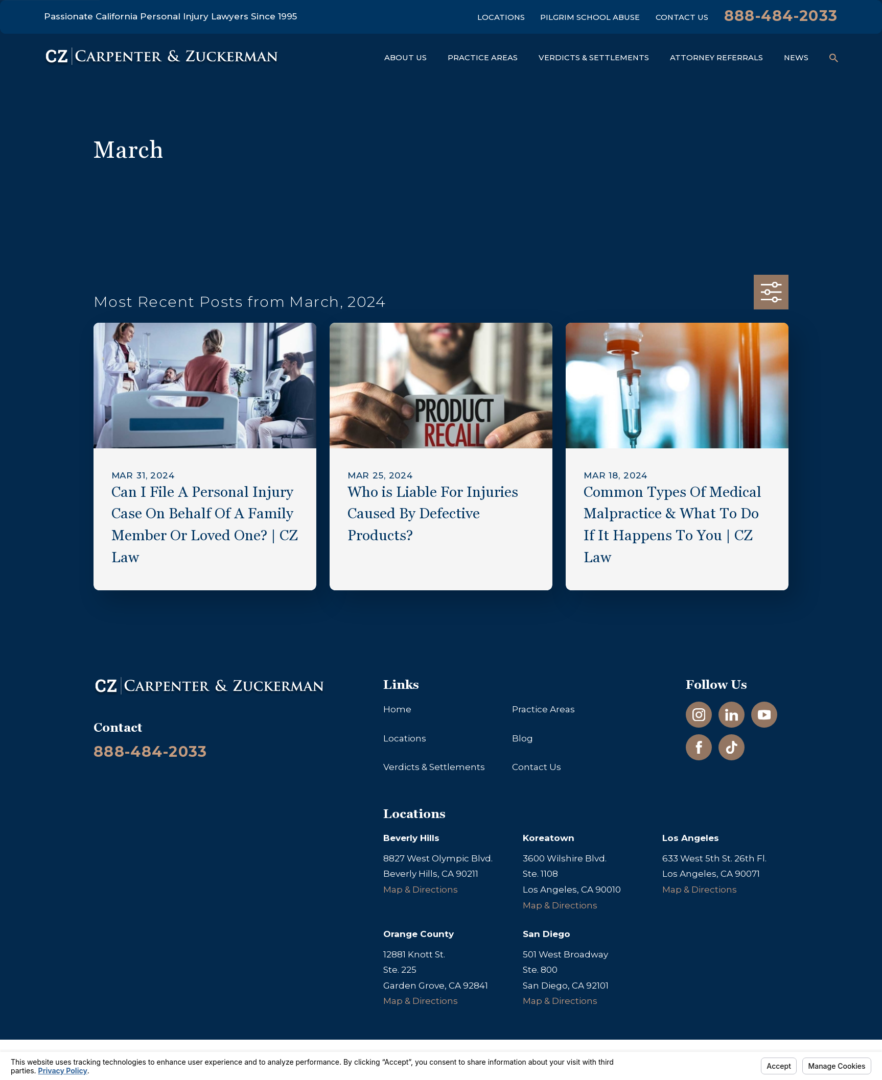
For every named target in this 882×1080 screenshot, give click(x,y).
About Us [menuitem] (405, 57)
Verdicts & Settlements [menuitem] (594, 57)
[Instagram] (699, 715)
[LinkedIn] (731, 715)
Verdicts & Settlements (434, 767)
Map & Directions (420, 889)
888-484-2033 (781, 16)
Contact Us (682, 17)
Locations (501, 17)
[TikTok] (731, 747)
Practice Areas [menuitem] (483, 57)
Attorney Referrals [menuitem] (716, 57)
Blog (522, 738)
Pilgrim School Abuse (590, 17)
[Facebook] (699, 747)
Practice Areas (543, 709)
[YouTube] (764, 715)
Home (397, 709)
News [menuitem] (796, 57)
